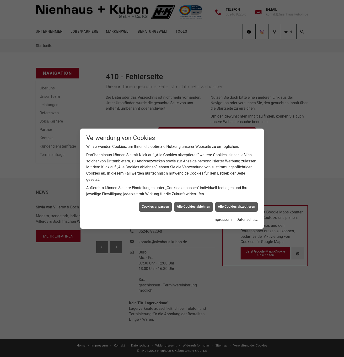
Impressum (222, 217)
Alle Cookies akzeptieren (236, 204)
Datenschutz (247, 217)
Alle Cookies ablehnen (193, 204)
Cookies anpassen (155, 204)
